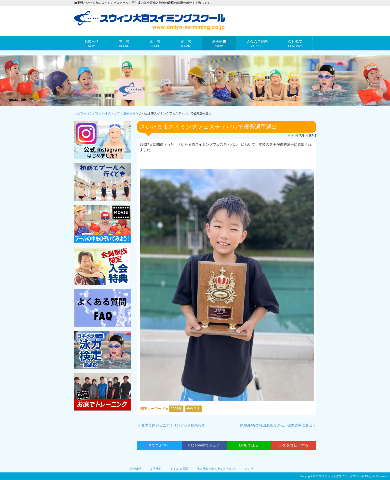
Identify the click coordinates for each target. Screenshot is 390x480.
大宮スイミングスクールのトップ (97, 113)
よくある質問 (179, 469)
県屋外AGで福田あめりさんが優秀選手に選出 (276, 425)
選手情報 (129, 113)
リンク (248, 469)
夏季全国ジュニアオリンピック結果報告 (173, 425)
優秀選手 (193, 409)
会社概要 (135, 469)
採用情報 (155, 469)
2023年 (176, 409)
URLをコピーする (294, 445)
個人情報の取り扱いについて (216, 469)
